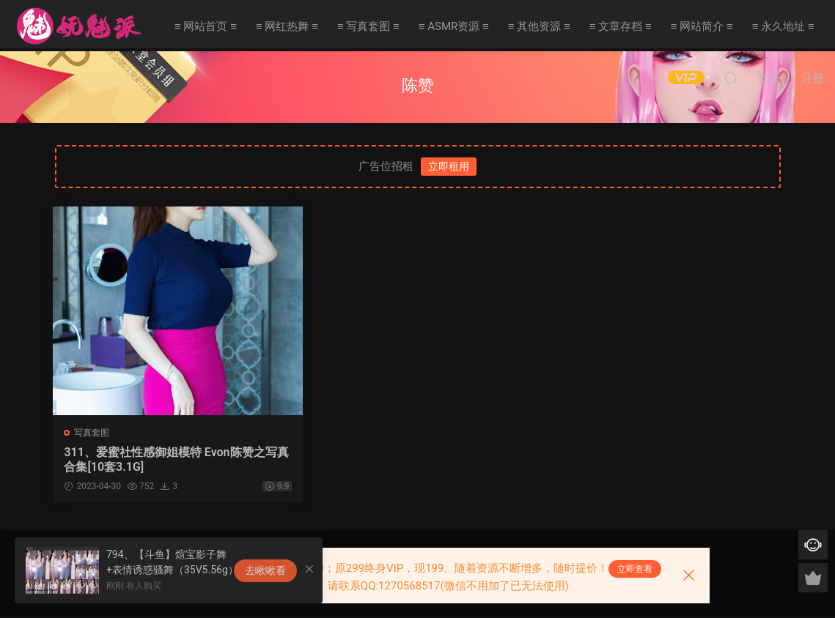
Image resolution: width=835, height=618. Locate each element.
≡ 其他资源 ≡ (539, 26)
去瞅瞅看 (265, 570)
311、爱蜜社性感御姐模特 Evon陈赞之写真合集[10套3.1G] (139, 459)
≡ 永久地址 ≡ (783, 26)
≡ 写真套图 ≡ (368, 26)
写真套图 (93, 433)
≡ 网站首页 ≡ (205, 26)
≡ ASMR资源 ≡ (454, 26)
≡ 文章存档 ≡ (620, 26)
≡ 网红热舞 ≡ (287, 26)
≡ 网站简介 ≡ (702, 26)
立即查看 (634, 569)
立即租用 (448, 166)
